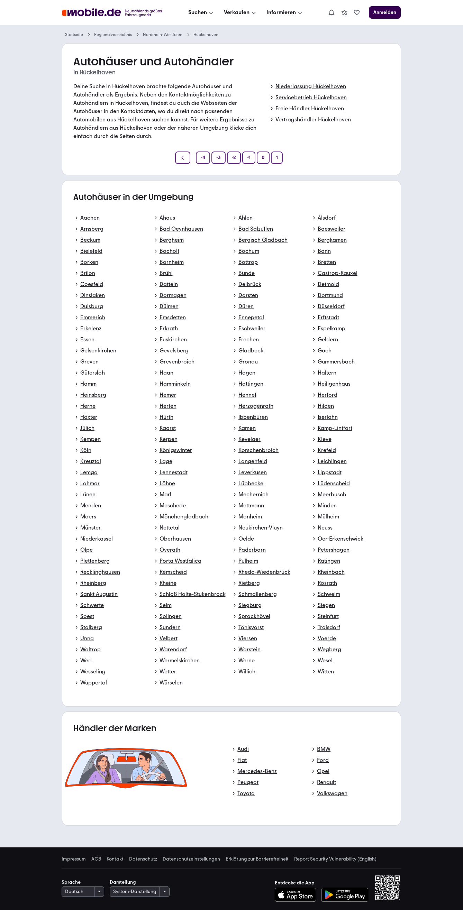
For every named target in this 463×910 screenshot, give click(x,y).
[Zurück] (182, 157)
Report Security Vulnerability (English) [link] (335, 859)
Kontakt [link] (115, 859)
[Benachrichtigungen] (331, 12)
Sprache (71, 882)
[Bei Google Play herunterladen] (344, 895)
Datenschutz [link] (143, 859)
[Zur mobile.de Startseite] (114, 12)
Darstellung (123, 882)
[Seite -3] (218, 157)
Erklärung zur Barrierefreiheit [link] (257, 859)
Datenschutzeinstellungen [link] (191, 859)
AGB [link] (96, 859)
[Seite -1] (248, 157)
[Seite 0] (263, 157)
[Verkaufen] (240, 12)
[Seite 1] (277, 157)
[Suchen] (201, 12)
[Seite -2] (234, 157)
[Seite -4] (203, 157)
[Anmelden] (385, 12)
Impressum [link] (74, 859)
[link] (344, 12)
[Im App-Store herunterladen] (297, 895)
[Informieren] (285, 12)
